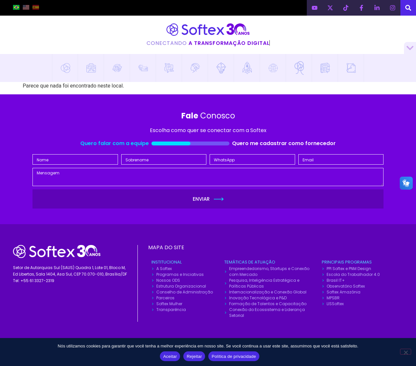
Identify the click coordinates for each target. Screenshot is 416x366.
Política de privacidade (234, 356)
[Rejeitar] (405, 352)
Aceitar (170, 356)
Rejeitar (194, 356)
